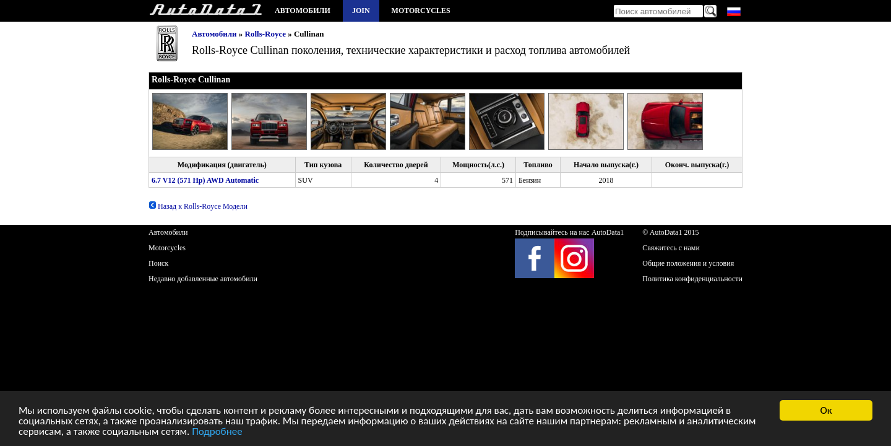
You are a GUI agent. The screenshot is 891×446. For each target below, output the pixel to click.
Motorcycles (421, 10)
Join (361, 10)
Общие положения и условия (688, 263)
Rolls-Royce (265, 33)
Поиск (158, 263)
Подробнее (217, 432)
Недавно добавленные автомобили (202, 278)
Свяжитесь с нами (671, 247)
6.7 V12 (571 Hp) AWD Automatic (205, 180)
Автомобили (302, 10)
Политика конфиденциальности (692, 278)
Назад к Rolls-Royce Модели (198, 206)
